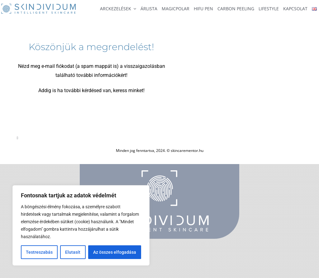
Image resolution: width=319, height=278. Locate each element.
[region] (81, 225)
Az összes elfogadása (114, 252)
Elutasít (72, 252)
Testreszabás (39, 252)
